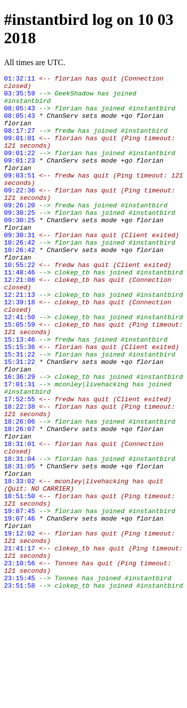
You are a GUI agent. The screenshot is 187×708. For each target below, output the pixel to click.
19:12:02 (19, 625)
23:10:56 (19, 661)
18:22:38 (19, 473)
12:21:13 (19, 339)
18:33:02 (19, 562)
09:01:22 (19, 169)
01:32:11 (19, 79)
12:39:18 (19, 348)
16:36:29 (19, 437)
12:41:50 (19, 365)
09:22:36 (19, 213)
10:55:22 (19, 303)
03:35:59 (19, 97)
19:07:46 (19, 607)
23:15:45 (19, 679)
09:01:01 (19, 151)
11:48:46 (19, 312)
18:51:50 (19, 580)
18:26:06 (19, 491)
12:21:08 (19, 321)
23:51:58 (19, 688)
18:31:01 (19, 518)
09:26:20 (19, 231)
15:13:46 (19, 392)
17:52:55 (19, 464)
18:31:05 (19, 544)
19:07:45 (19, 598)
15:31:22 (19, 410)
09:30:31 (19, 267)
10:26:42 (19, 276)
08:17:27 (19, 142)
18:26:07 (19, 500)
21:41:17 (19, 643)
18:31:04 (19, 535)
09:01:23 (19, 178)
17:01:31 (19, 446)
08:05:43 (19, 115)
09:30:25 (19, 240)
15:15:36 (19, 401)
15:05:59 (19, 374)
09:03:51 (19, 195)
